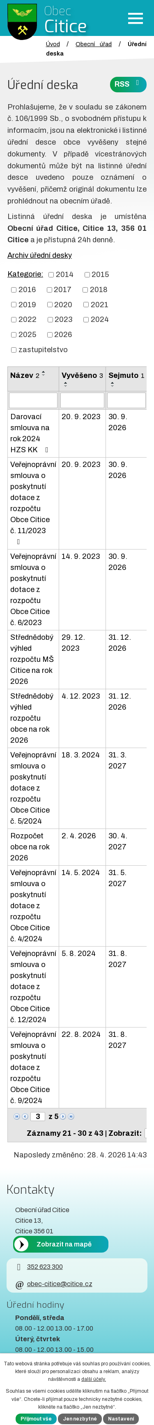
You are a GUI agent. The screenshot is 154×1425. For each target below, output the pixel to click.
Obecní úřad (94, 44)
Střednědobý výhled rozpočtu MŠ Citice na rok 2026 (32, 659)
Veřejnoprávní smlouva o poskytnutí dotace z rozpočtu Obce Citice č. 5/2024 (33, 788)
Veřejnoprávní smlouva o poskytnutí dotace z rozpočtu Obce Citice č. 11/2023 (33, 502)
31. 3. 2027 (117, 760)
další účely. (93, 1379)
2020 (63, 304)
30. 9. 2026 (117, 422)
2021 (99, 304)
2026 (63, 335)
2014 (65, 274)
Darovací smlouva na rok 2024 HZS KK (31, 433)
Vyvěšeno (82, 375)
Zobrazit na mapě (64, 1244)
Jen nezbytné (80, 1419)
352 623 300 (38, 1266)
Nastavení (121, 1419)
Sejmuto (126, 375)
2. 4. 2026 (79, 836)
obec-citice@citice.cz (53, 1283)
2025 (27, 335)
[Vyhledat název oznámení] (33, 400)
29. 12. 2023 (73, 642)
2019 (27, 304)
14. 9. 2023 (81, 556)
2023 (63, 319)
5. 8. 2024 (79, 953)
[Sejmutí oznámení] (126, 400)
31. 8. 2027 (117, 959)
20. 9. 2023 (81, 417)
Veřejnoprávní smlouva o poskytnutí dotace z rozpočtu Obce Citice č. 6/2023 (33, 589)
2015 (100, 274)
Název (24, 375)
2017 (62, 290)
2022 (27, 319)
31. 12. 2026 (119, 642)
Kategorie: (25, 274)
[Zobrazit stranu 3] (37, 1116)
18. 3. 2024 (81, 755)
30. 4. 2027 (117, 841)
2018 (99, 290)
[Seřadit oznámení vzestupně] (43, 371)
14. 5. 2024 (81, 873)
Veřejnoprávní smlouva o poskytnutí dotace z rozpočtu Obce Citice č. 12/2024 (33, 986)
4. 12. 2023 (81, 696)
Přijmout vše (36, 1419)
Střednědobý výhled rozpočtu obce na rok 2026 (31, 718)
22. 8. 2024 (81, 1034)
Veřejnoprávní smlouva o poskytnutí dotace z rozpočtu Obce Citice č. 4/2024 (33, 906)
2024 (100, 319)
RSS (129, 83)
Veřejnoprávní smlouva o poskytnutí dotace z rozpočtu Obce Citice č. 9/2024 (33, 1067)
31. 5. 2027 (117, 878)
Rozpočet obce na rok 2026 (29, 847)
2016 (27, 290)
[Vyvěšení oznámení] (82, 400)
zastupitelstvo (43, 350)
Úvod (53, 44)
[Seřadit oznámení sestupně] (43, 375)
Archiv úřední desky (39, 255)
